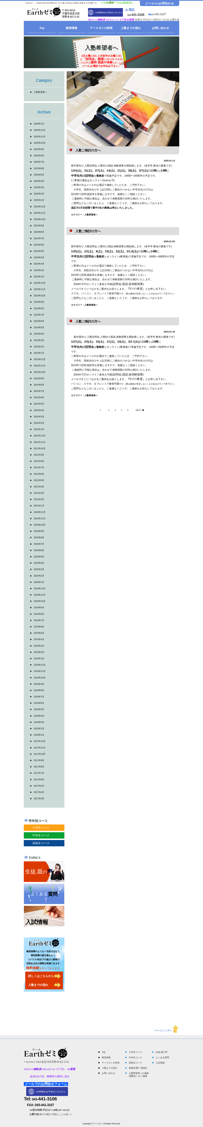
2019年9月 (39, 607)
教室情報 (71, 28)
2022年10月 (40, 372)
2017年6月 (39, 779)
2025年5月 (39, 174)
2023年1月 (39, 353)
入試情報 (160, 1062)
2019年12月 (40, 588)
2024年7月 (39, 238)
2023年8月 (39, 308)
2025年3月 (39, 187)
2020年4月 (39, 563)
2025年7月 (39, 162)
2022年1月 (39, 429)
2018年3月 (39, 722)
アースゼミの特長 (101, 28)
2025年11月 (40, 136)
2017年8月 (39, 766)
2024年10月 (40, 219)
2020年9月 (39, 531)
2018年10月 (40, 677)
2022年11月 (40, 365)
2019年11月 (40, 595)
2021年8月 (39, 461)
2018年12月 (40, 665)
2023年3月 (39, 340)
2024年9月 (39, 225)
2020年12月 (40, 512)
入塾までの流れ (131, 28)
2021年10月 (40, 448)
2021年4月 (39, 486)
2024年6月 (39, 244)
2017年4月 (39, 792)
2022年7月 (39, 391)
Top (41, 28)
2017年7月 (39, 773)
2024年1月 (39, 276)
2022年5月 (39, 403)
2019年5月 (39, 633)
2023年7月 (39, 314)
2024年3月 (39, 263)
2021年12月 (40, 435)
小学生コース (40, 827)
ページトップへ (166, 1030)
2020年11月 (40, 518)
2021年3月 (39, 493)
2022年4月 (39, 410)
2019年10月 (40, 601)
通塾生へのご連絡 (138, 1076)
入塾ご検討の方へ (88, 150)
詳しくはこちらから (41, 976)
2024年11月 (40, 213)
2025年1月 (39, 200)
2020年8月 (39, 537)
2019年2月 (39, 652)
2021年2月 (39, 499)
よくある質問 (162, 1057)
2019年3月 (39, 646)
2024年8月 (39, 232)
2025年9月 (39, 149)
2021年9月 (39, 454)
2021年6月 (39, 474)
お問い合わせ (160, 28)
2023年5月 (39, 327)
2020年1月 (39, 582)
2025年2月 (39, 193)
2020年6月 (39, 550)
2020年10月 (40, 525)
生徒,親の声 (161, 1052)
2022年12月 (40, 359)
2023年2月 (39, 346)
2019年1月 (39, 658)
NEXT (141, 410)
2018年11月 (40, 671)
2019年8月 (39, 614)
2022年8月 (39, 384)
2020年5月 (39, 556)
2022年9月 (39, 378)
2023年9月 (39, 302)
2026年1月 (39, 123)
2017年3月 (39, 798)
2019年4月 (39, 639)
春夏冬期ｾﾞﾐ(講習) (138, 1068)
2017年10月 (40, 754)
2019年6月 (39, 626)
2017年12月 (40, 741)
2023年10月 (40, 295)
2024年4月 (39, 257)
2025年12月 (40, 130)
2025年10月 (40, 143)
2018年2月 (39, 728)
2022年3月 (39, 416)
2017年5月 (39, 786)
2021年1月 (39, 505)
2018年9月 (39, 684)
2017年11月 (40, 747)
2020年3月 (39, 569)
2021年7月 (39, 467)
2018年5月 (39, 709)
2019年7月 (39, 620)
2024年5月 (39, 251)
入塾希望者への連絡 (139, 1073)
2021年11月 (40, 442)
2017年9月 (39, 760)
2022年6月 (39, 397)
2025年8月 (39, 155)
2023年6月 (39, 321)
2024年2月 (39, 270)
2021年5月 (39, 480)
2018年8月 (39, 690)
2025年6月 (39, 168)
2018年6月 (39, 703)
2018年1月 (39, 735)
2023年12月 (40, 283)
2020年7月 (39, 544)
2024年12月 (40, 206)
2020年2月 (39, 576)
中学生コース (40, 835)
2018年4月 (39, 716)
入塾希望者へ (40, 92)
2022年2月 (39, 423)
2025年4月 (39, 181)
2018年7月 (39, 696)
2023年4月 (39, 333)
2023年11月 (40, 289)
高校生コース (40, 843)
